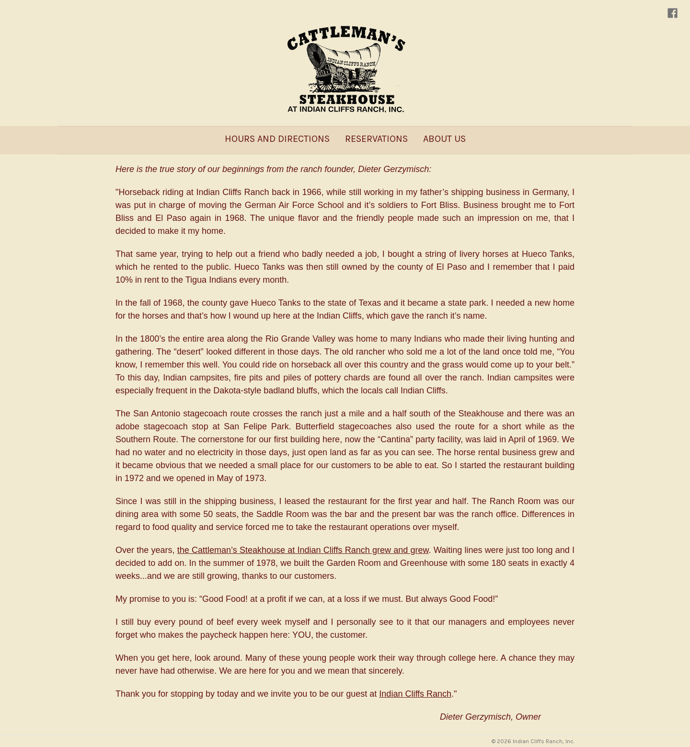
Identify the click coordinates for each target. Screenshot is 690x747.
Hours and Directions (277, 138)
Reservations (376, 138)
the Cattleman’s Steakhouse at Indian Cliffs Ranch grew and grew (303, 550)
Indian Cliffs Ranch (415, 694)
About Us (444, 138)
